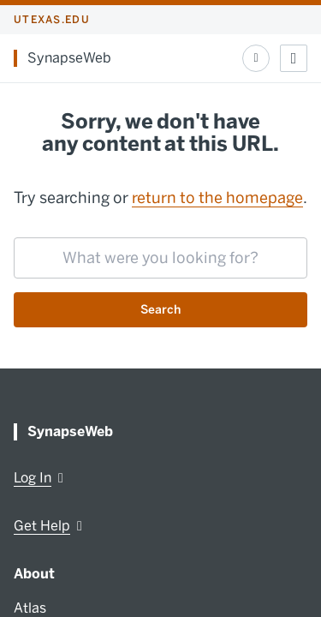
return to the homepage (217, 198)
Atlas (30, 608)
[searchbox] (160, 258)
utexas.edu (52, 20)
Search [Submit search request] (160, 310)
